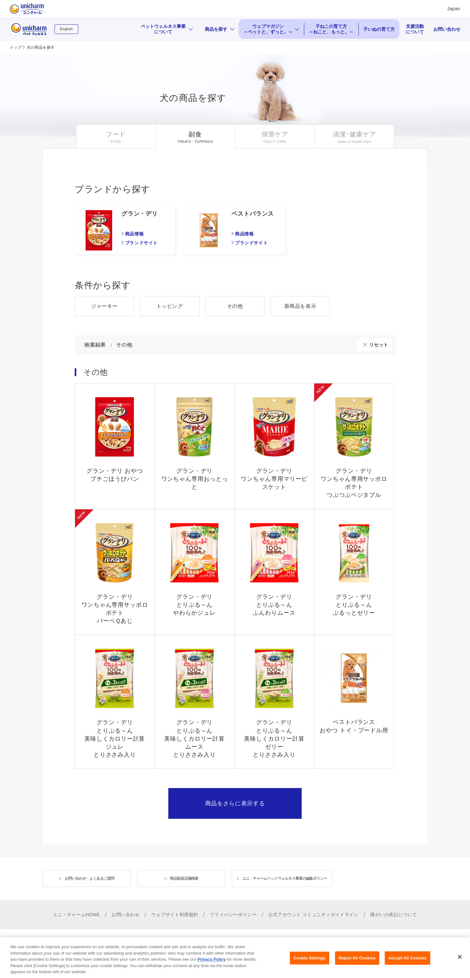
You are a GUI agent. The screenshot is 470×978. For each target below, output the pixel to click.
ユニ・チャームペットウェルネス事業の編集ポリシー (284, 878)
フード (116, 134)
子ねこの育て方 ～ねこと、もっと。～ (331, 29)
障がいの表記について (393, 914)
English (66, 29)
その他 (235, 306)
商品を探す (216, 29)
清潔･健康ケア (354, 134)
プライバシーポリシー (233, 914)
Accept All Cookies (407, 965)
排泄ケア (275, 134)
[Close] (460, 964)
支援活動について (415, 29)
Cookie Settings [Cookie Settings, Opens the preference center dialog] (309, 965)
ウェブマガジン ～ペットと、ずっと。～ (268, 29)
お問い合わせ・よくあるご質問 (89, 878)
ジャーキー (104, 306)
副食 (195, 134)
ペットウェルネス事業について (163, 29)
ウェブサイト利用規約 (174, 914)
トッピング (169, 306)
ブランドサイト (141, 242)
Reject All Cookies (357, 965)
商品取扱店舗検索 (184, 878)
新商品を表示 (300, 306)
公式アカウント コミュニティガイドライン (313, 914)
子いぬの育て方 (379, 29)
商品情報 (134, 233)
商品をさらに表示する (235, 803)
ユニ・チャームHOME (76, 914)
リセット (378, 344)
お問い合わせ (446, 29)
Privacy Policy (211, 966)
